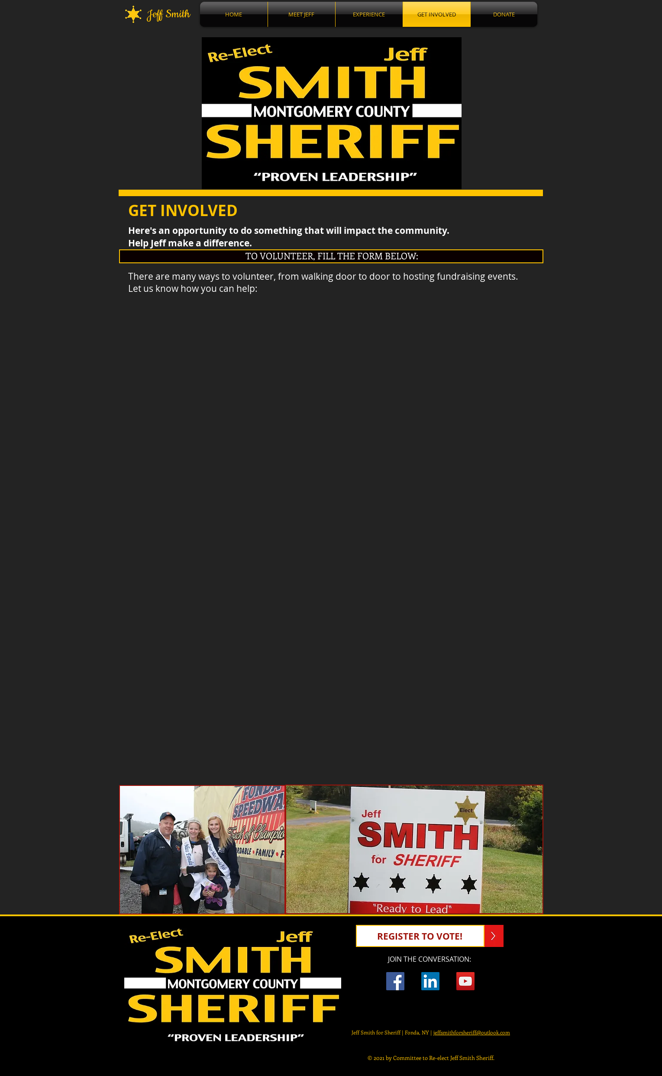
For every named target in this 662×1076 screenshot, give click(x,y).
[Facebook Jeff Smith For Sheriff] (395, 981)
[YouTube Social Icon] (465, 981)
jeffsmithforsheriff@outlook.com (471, 1032)
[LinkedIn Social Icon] (430, 981)
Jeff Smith (166, 14)
